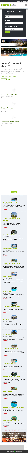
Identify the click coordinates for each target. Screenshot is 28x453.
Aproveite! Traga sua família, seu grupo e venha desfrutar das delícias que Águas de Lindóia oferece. (13, 281)
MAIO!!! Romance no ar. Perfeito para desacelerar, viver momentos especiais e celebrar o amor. (12, 225)
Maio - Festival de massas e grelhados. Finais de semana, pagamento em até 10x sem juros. (14, 207)
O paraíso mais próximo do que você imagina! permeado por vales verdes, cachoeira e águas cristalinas (14, 381)
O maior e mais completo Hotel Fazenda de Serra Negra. (13, 424)
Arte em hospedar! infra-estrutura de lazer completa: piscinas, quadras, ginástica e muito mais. (14, 253)
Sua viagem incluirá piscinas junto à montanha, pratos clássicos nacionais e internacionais (14, 338)
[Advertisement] (14, 145)
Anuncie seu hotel (6, 430)
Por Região (7, 20)
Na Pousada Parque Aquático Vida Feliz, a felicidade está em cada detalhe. (13, 411)
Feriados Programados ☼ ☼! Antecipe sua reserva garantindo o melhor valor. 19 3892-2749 (13, 353)
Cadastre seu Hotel (22, 1)
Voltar (14, 192)
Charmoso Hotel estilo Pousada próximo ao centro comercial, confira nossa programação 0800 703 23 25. (14, 296)
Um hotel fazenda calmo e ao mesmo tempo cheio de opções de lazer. (13, 310)
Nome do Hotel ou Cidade (11, 26)
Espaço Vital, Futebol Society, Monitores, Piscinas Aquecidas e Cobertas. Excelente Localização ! (13, 324)
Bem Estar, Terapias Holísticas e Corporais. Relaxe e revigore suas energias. (13, 239)
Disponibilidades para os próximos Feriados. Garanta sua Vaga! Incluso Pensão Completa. (13, 267)
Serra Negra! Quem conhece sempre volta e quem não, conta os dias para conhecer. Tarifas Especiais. (13, 396)
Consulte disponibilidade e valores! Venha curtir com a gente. (13, 367)
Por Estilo (7, 14)
